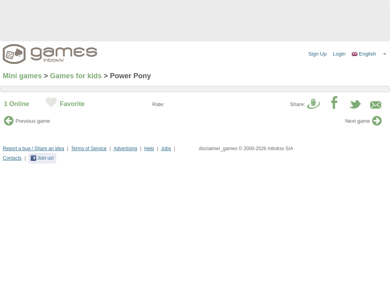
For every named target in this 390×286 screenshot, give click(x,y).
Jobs (166, 148)
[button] (369, 54)
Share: (297, 104)
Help (149, 148)
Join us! (42, 158)
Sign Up (317, 54)
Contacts (12, 158)
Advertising (125, 148)
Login (339, 54)
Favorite (72, 103)
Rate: (158, 104)
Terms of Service (89, 148)
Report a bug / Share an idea (33, 148)
